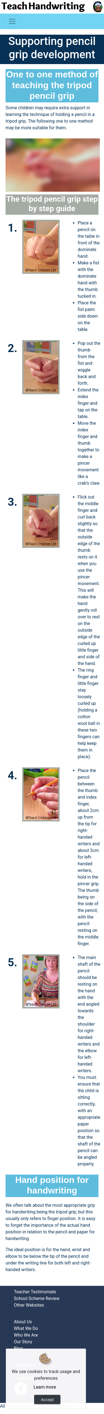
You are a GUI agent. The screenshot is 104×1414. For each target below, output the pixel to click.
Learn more (45, 1398)
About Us (23, 1321)
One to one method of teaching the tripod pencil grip (52, 85)
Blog (18, 1348)
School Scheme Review (37, 1298)
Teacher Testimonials (35, 1291)
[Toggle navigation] (12, 21)
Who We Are (26, 1335)
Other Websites (29, 1305)
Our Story (23, 1341)
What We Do (26, 1328)
